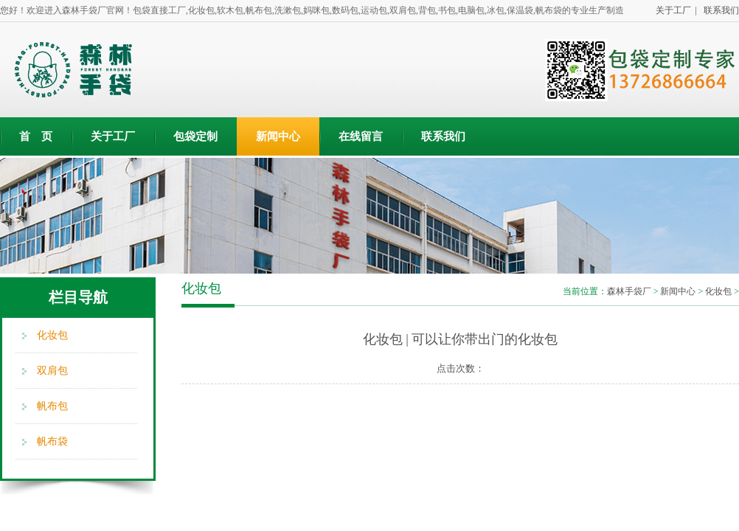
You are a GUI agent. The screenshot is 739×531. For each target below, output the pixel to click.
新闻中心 (278, 136)
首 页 (35, 136)
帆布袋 (52, 441)
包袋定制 (195, 136)
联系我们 (719, 10)
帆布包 (52, 406)
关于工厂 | (674, 10)
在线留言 (361, 136)
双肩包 (52, 370)
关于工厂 (113, 136)
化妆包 (52, 335)
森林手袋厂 (629, 291)
